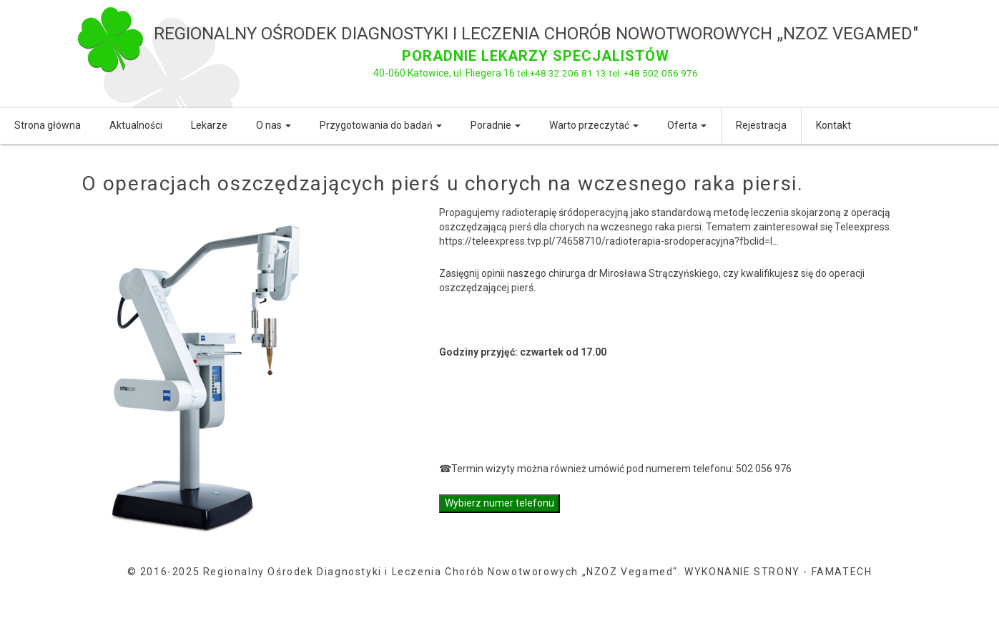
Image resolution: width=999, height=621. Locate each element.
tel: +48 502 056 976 (652, 73)
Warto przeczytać (594, 125)
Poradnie (496, 125)
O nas (273, 125)
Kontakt (833, 125)
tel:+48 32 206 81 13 (561, 73)
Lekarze (209, 125)
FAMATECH (842, 571)
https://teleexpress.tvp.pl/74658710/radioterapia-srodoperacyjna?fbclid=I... (609, 241)
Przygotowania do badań (381, 125)
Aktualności (135, 125)
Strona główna (47, 125)
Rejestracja (761, 125)
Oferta (687, 125)
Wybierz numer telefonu (499, 503)
